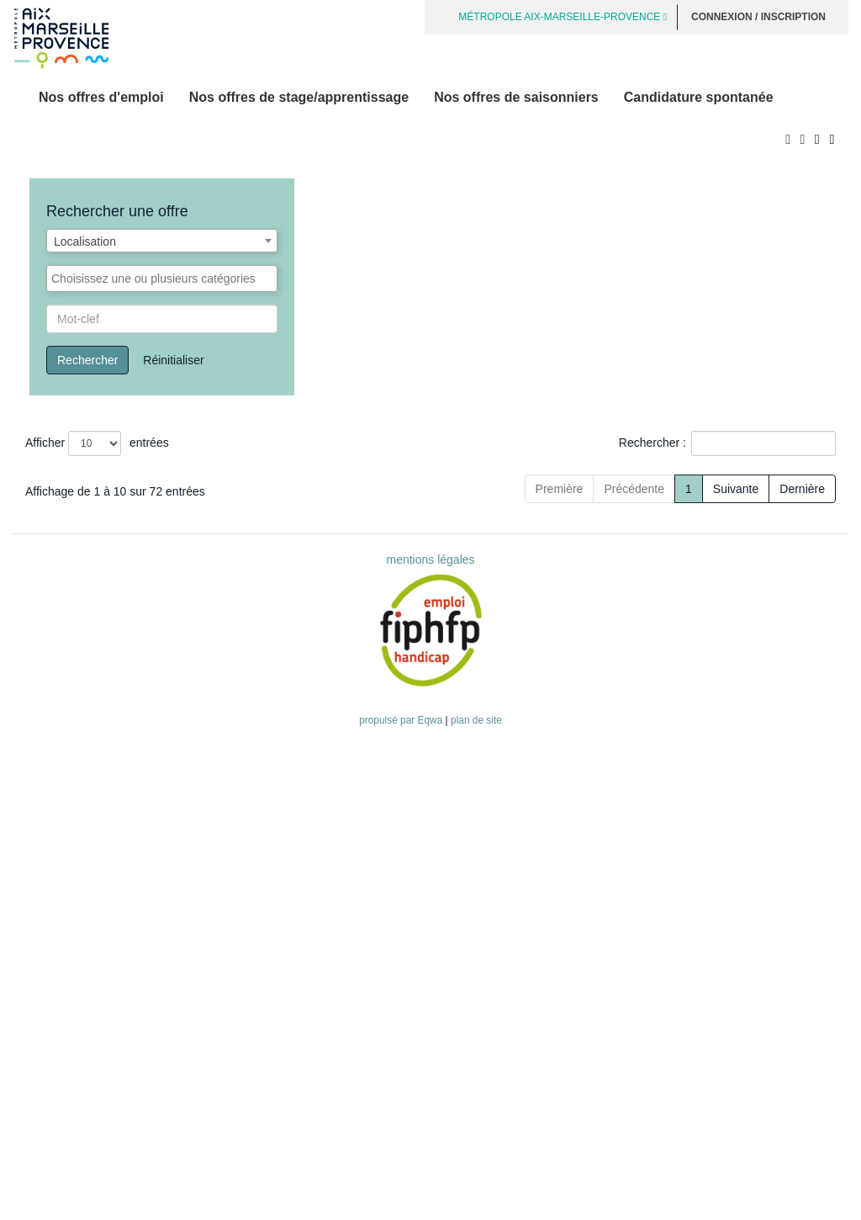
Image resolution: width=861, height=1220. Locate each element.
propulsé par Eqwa (402, 1212)
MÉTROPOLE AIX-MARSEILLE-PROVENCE (562, 17)
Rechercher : (652, 442)
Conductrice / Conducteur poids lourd (129, 925)
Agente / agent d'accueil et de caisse (128, 743)
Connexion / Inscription (758, 17)
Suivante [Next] (735, 981)
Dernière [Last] (802, 981)
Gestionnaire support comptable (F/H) (130, 829)
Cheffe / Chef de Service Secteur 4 (123, 647)
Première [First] (499, 981)
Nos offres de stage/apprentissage (299, 97)
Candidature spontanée (699, 97)
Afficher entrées (97, 443)
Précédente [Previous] (574, 981)
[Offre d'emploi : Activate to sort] (233, 480)
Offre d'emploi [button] (71, 480)
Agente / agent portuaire (95, 608)
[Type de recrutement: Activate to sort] (520, 480)
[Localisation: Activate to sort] (748, 480)
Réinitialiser (173, 360)
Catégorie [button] (633, 480)
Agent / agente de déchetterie (109, 877)
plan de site (476, 1212)
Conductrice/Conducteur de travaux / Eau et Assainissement (189, 512)
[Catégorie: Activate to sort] (643, 480)
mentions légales (430, 1051)
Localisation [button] (727, 480)
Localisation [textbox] (85, 241)
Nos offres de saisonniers (516, 97)
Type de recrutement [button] (505, 480)
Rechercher (87, 360)
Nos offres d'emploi (101, 97)
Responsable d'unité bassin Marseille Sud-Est (151, 695)
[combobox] (161, 240)
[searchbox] (161, 278)
